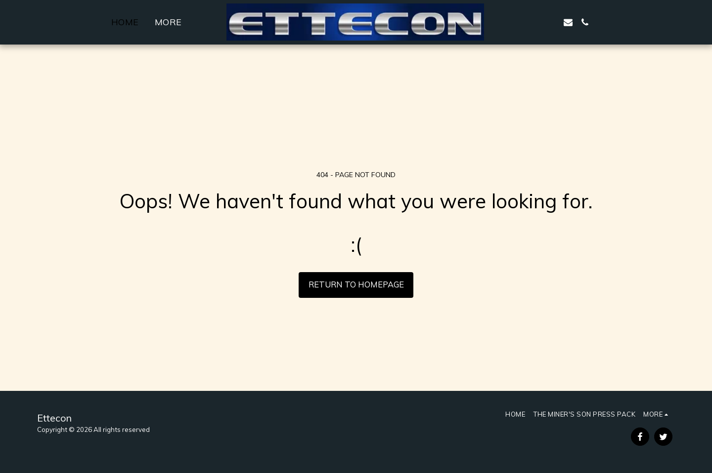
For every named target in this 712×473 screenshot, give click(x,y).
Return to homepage (356, 284)
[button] (518, 22)
